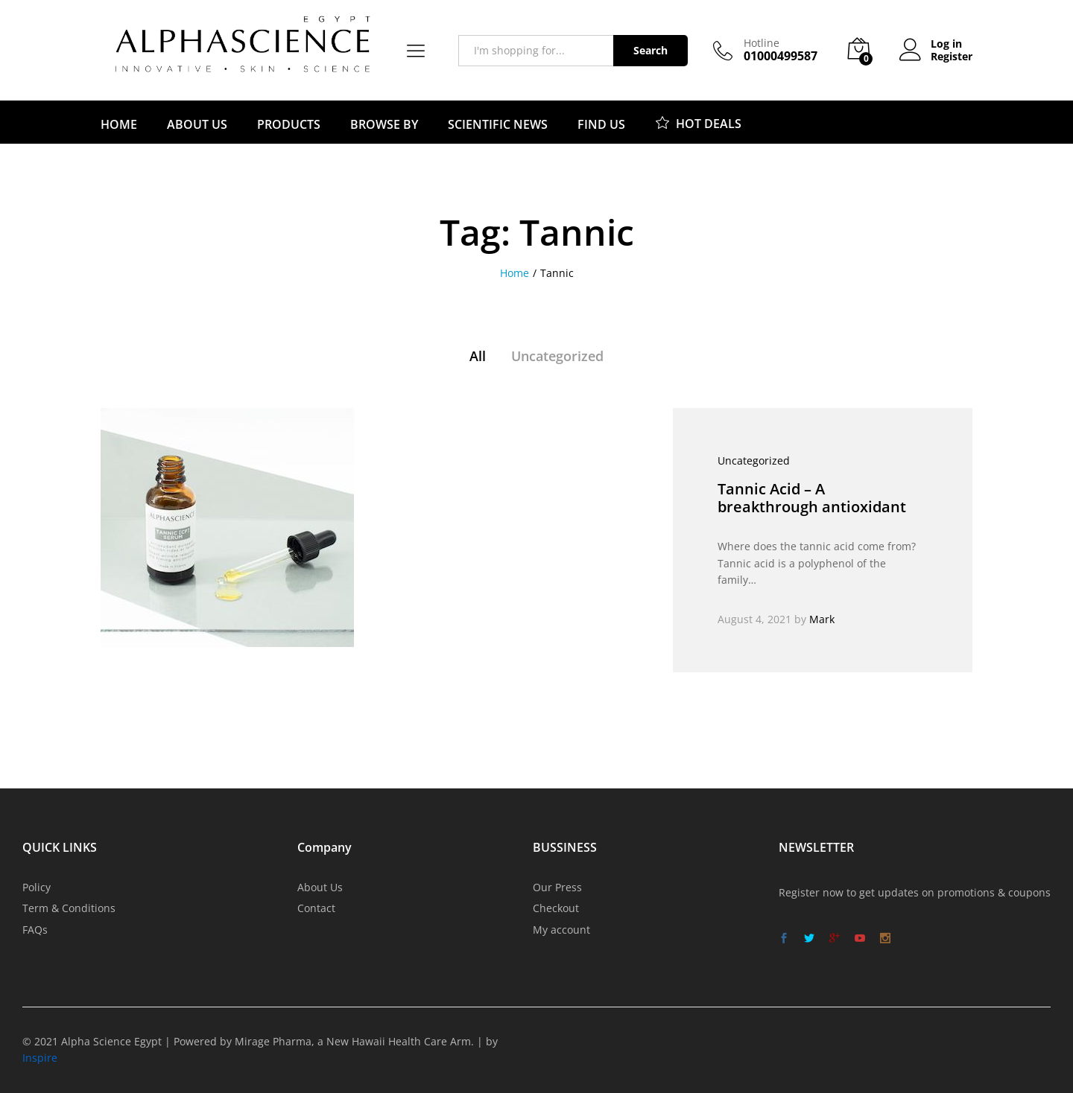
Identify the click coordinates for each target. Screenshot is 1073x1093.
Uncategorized (557, 356)
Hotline (761, 43)
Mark (822, 619)
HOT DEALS (698, 122)
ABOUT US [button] (197, 124)
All (477, 356)
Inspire (39, 1058)
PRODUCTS (288, 124)
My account (561, 929)
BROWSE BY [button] (384, 124)
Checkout (556, 908)
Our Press (557, 887)
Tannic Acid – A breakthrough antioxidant (812, 498)
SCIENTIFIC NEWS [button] (498, 124)
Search (650, 50)
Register (951, 57)
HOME (119, 124)
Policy (36, 887)
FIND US (601, 124)
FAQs (35, 929)
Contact (316, 908)
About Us (320, 887)
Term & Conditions (68, 908)
